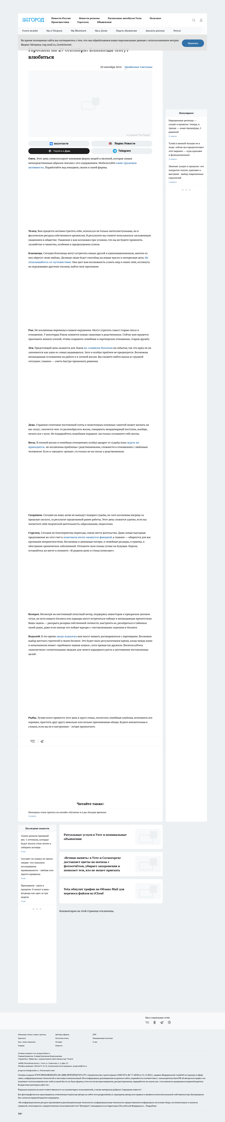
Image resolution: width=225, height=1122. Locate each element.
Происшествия (60, 22)
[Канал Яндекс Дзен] (59, 151)
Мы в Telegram (54, 30)
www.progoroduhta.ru (41, 1053)
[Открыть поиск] (194, 20)
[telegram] (43, 741)
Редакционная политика (103, 1038)
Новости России (61, 18)
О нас (95, 1042)
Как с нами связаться (26, 1042)
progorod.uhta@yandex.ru (29, 1070)
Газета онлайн (30, 30)
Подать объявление (126, 30)
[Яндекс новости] (121, 144)
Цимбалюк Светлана (138, 67)
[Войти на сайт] (201, 20)
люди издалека (66, 636)
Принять (193, 43)
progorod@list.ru (80, 1066)
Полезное (155, 18)
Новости (58, 1045)
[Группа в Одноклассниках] (154, 1022)
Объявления (104, 22)
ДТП (94, 1034)
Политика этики (62, 1038)
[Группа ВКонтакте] (59, 144)
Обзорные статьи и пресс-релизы (32, 1034)
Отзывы (58, 1042)
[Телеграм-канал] (121, 151)
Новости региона (89, 18)
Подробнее (151, 1106)
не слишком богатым (98, 348)
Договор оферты (62, 1034)
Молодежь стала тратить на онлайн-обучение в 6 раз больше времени (90, 814)
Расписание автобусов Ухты (124, 18)
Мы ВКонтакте (78, 30)
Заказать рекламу (155, 30)
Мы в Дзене (101, 30)
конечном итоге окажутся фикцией (87, 537)
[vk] (32, 741)
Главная (21, 1045)
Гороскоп (83, 22)
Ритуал (177, 30)
